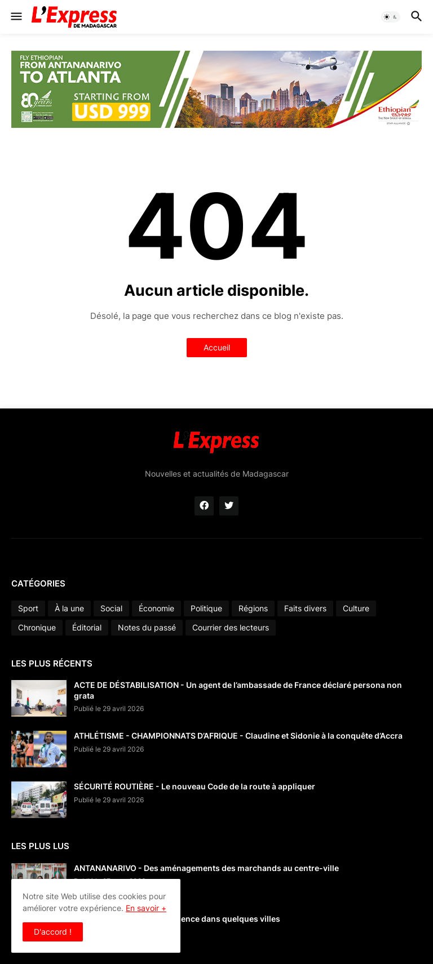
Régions (253, 608)
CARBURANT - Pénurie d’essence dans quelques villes (177, 918)
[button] (15, 16)
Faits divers (305, 608)
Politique (206, 608)
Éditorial (86, 627)
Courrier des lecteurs (230, 627)
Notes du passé (147, 627)
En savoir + (146, 908)
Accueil (217, 347)
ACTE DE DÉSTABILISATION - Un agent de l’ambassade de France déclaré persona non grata (238, 690)
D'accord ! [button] (53, 931)
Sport (28, 608)
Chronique (37, 627)
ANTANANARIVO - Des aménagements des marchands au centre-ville (206, 868)
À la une (69, 608)
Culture (356, 608)
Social (111, 608)
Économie (156, 608)
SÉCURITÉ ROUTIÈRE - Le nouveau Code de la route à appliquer (194, 786)
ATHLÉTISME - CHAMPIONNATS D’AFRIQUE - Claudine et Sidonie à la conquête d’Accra (238, 735)
